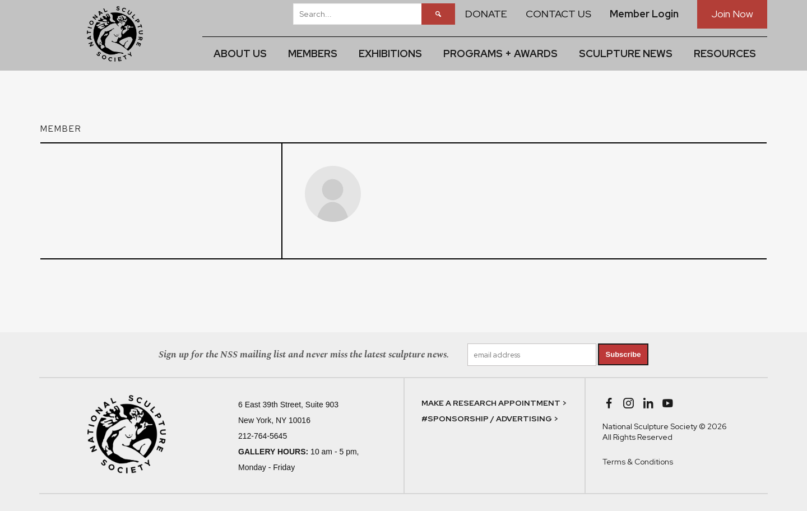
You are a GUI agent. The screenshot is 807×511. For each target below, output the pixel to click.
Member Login (644, 13)
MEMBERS (312, 53)
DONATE (486, 13)
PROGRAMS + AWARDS (500, 53)
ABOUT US (240, 53)
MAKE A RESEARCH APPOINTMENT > (494, 403)
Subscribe (623, 354)
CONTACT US (558, 13)
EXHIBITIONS (390, 53)
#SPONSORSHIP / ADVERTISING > (489, 419)
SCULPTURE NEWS (625, 53)
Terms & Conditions (637, 462)
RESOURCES (725, 53)
